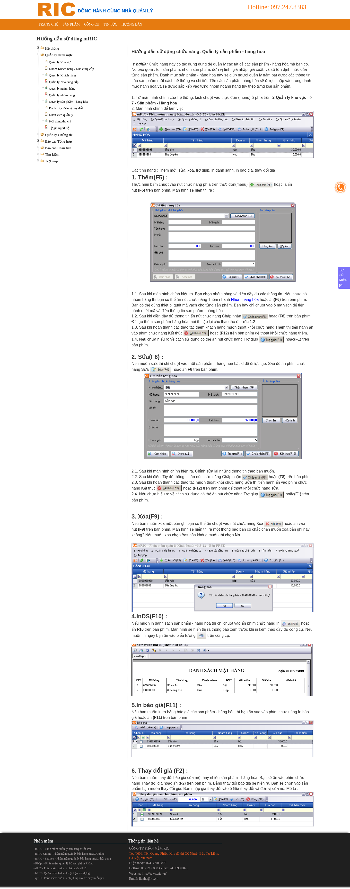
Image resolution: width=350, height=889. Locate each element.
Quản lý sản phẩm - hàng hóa (68, 101)
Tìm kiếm (52, 155)
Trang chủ (48, 24)
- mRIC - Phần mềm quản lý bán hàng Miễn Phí (62, 849)
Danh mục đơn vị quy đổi (66, 108)
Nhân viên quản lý (61, 115)
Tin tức (110, 24)
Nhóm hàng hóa (245, 299)
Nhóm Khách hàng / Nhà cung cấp (71, 69)
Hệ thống (52, 48)
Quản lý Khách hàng (62, 75)
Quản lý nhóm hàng (62, 95)
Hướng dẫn (132, 24)
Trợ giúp (51, 161)
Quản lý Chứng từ (58, 135)
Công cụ (91, 24)
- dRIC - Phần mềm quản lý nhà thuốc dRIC (60, 868)
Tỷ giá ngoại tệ (59, 128)
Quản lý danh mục (59, 55)
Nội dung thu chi (60, 121)
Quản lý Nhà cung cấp (64, 82)
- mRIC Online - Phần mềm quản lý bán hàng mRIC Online (69, 853)
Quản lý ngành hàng (62, 88)
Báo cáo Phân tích (58, 148)
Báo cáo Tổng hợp (58, 141)
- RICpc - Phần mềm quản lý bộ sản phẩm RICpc (63, 863)
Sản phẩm (71, 24)
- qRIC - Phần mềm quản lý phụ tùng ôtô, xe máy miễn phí (69, 878)
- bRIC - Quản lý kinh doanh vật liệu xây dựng (62, 873)
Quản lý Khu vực (60, 62)
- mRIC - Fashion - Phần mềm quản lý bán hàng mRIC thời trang (72, 858)
